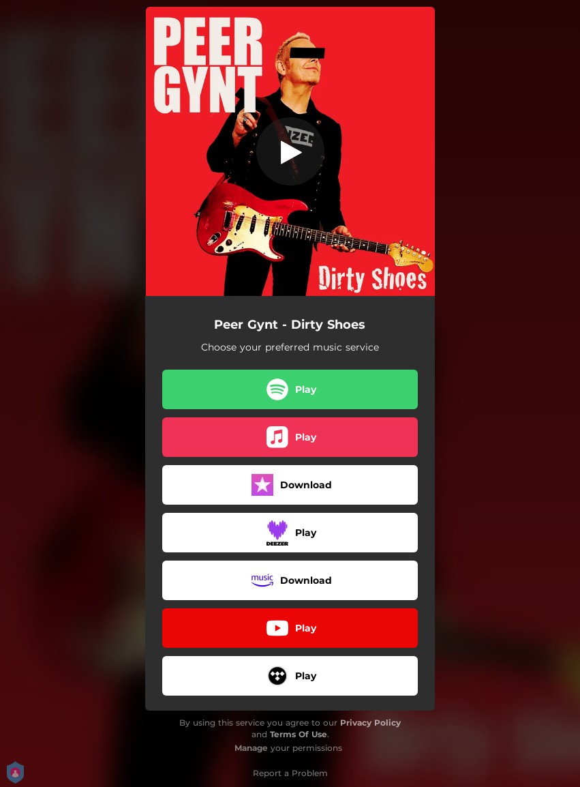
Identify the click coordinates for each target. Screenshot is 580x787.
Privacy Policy (370, 722)
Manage (251, 748)
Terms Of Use (298, 734)
